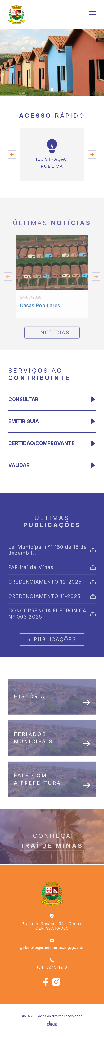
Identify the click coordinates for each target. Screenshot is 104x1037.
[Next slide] (92, 154)
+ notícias (52, 349)
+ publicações (52, 656)
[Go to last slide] (12, 154)
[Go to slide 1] (52, 89)
